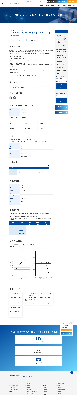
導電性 (58, 45)
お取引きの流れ (46, 380)
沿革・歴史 (29, 370)
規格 (10, 123)
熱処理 (45, 370)
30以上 (64, 63)
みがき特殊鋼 (13, 378)
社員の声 (59, 368)
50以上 (58, 63)
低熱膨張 (64, 38)
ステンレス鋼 (13, 376)
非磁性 (58, 36)
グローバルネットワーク (31, 374)
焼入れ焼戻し (15, 35)
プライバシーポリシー (13, 392)
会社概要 (28, 365)
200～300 (58, 70)
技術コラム (74, 5)
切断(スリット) (46, 372)
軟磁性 (64, 36)
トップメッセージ (30, 363)
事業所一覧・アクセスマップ (32, 372)
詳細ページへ (14, 303)
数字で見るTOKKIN (61, 370)
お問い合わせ (71, 1)
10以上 (64, 64)
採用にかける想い (61, 363)
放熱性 (64, 43)
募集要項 (59, 374)
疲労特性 (58, 38)
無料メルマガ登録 (59, 112)
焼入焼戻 (64, 41)
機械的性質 (11, 128)
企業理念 (28, 368)
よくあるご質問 (28, 384)
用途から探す (13, 368)
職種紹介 (59, 365)
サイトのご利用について (24, 392)
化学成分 (26, 123)
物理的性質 (42, 123)
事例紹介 (69, 5)
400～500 (58, 71)
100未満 (58, 68)
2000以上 (58, 51)
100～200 (64, 68)
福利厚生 (59, 372)
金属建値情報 (59, 380)
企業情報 (27, 361)
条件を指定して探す (14, 365)
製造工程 (44, 365)
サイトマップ (32, 392)
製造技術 (44, 361)
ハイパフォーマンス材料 (15, 374)
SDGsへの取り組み (30, 376)
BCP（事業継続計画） (30, 382)
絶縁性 (58, 43)
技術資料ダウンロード (51, 1)
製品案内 (11, 372)
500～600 (64, 71)
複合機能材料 (13, 380)
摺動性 (64, 45)
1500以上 (58, 58)
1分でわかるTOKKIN (40, 5)
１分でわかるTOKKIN (29, 356)
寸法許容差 (45, 374)
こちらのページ (29, 77)
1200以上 (64, 58)
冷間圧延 (45, 368)
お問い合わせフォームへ (66, 330)
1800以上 (64, 51)
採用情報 (58, 361)
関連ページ (42, 128)
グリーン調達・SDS (30, 380)
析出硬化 (58, 42)
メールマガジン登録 (46, 386)
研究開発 (44, 363)
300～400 (64, 70)
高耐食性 (64, 39)
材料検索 (11, 363)
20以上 (58, 64)
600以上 (58, 73)
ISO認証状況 (29, 378)
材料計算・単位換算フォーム (60, 107)
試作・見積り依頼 (61, 1)
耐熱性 (10, 35)
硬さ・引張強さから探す (15, 370)
